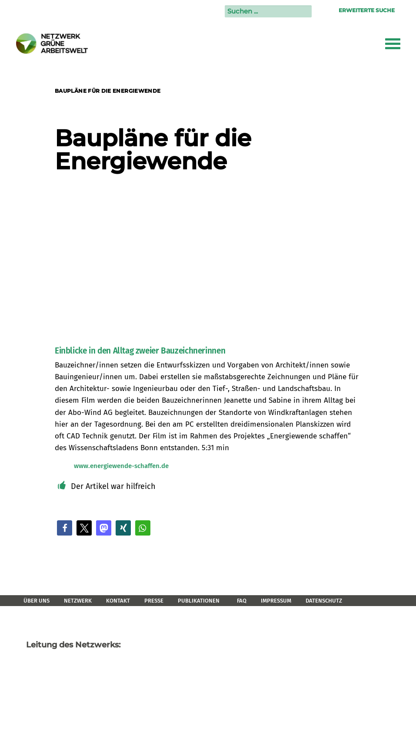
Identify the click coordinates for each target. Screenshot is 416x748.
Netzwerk (78, 600)
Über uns (36, 600)
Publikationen (199, 600)
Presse (153, 600)
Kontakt (118, 600)
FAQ (241, 600)
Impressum (276, 600)
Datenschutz (324, 600)
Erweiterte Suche (367, 10)
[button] (64, 528)
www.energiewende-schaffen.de (121, 466)
